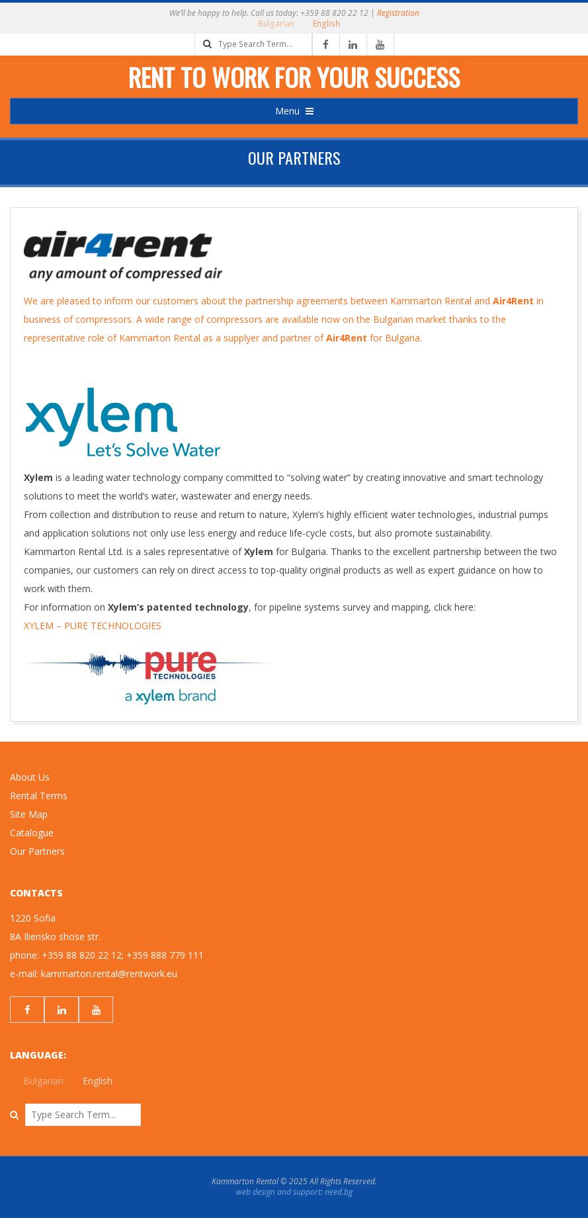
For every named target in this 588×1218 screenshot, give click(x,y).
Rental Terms (38, 795)
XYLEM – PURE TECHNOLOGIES (92, 625)
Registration (398, 13)
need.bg (339, 1191)
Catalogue (32, 832)
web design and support (278, 1191)
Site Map (29, 814)
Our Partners (37, 851)
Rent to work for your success (294, 76)
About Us (30, 777)
